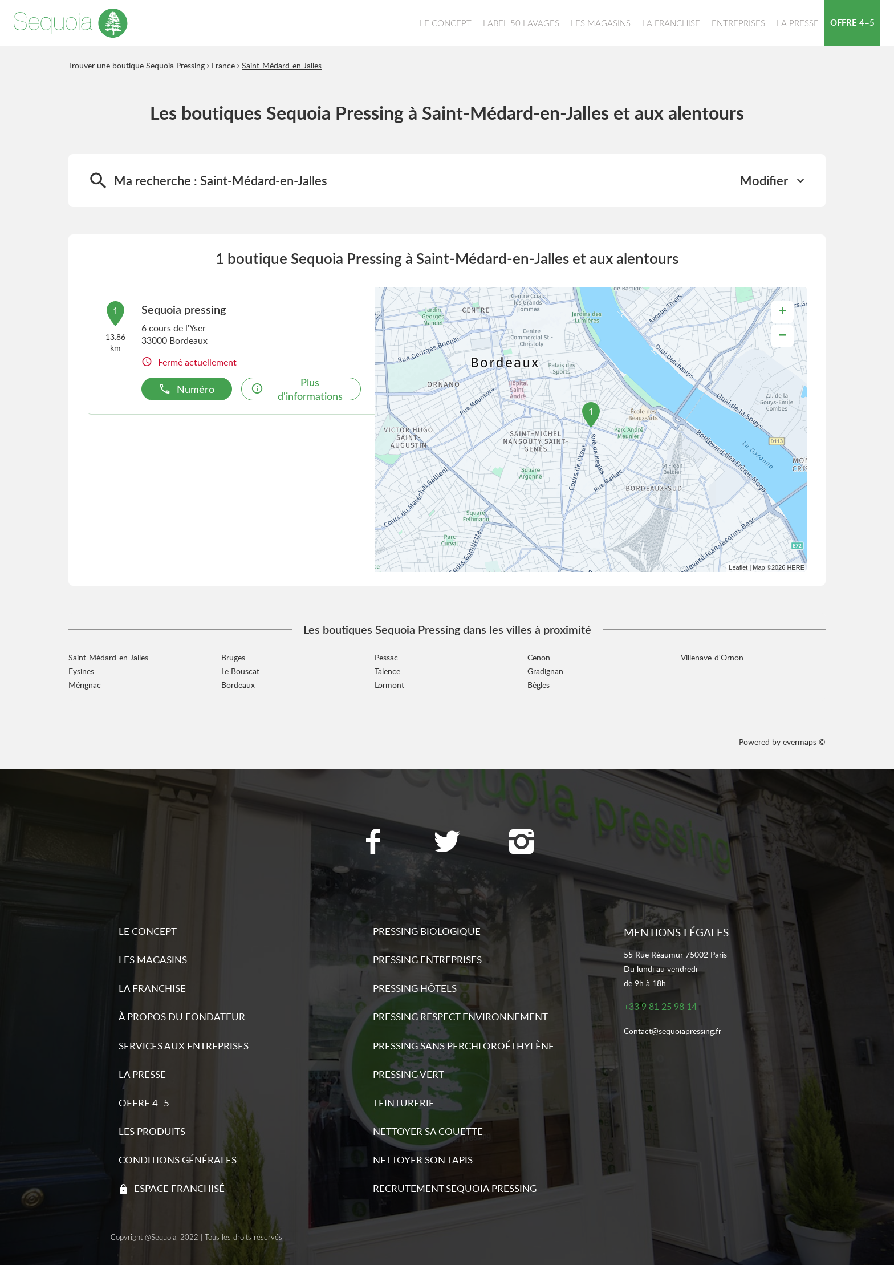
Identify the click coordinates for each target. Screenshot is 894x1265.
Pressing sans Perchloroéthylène (463, 1045)
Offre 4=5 (144, 1102)
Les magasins (153, 959)
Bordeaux (238, 684)
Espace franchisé (179, 1188)
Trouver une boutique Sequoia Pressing (136, 65)
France (223, 65)
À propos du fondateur (182, 1016)
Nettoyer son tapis (423, 1159)
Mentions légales (676, 932)
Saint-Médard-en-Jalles (282, 65)
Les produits (152, 1131)
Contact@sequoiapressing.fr (672, 1031)
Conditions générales (178, 1159)
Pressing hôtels (415, 988)
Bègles (538, 684)
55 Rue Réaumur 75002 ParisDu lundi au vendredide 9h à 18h (675, 968)
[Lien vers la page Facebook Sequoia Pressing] (373, 843)
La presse (142, 1074)
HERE (795, 567)
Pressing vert (408, 1074)
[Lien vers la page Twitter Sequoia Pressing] (447, 843)
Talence (387, 671)
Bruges (233, 657)
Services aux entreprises (184, 1045)
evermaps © (804, 741)
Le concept (148, 931)
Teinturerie (403, 1102)
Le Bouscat (240, 671)
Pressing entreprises (427, 959)
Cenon (538, 657)
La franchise (152, 988)
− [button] (782, 335)
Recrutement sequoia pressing (455, 1188)
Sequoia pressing (183, 309)
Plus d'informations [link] (297, 389)
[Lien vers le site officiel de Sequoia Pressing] (71, 23)
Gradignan (545, 671)
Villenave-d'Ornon (712, 657)
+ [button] (782, 312)
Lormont (389, 684)
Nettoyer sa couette (428, 1131)
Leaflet (738, 567)
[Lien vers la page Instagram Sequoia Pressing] (521, 843)
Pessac (386, 657)
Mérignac (84, 684)
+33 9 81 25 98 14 (660, 1007)
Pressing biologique (427, 931)
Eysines (81, 671)
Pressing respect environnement (460, 1016)
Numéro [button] (186, 389)
